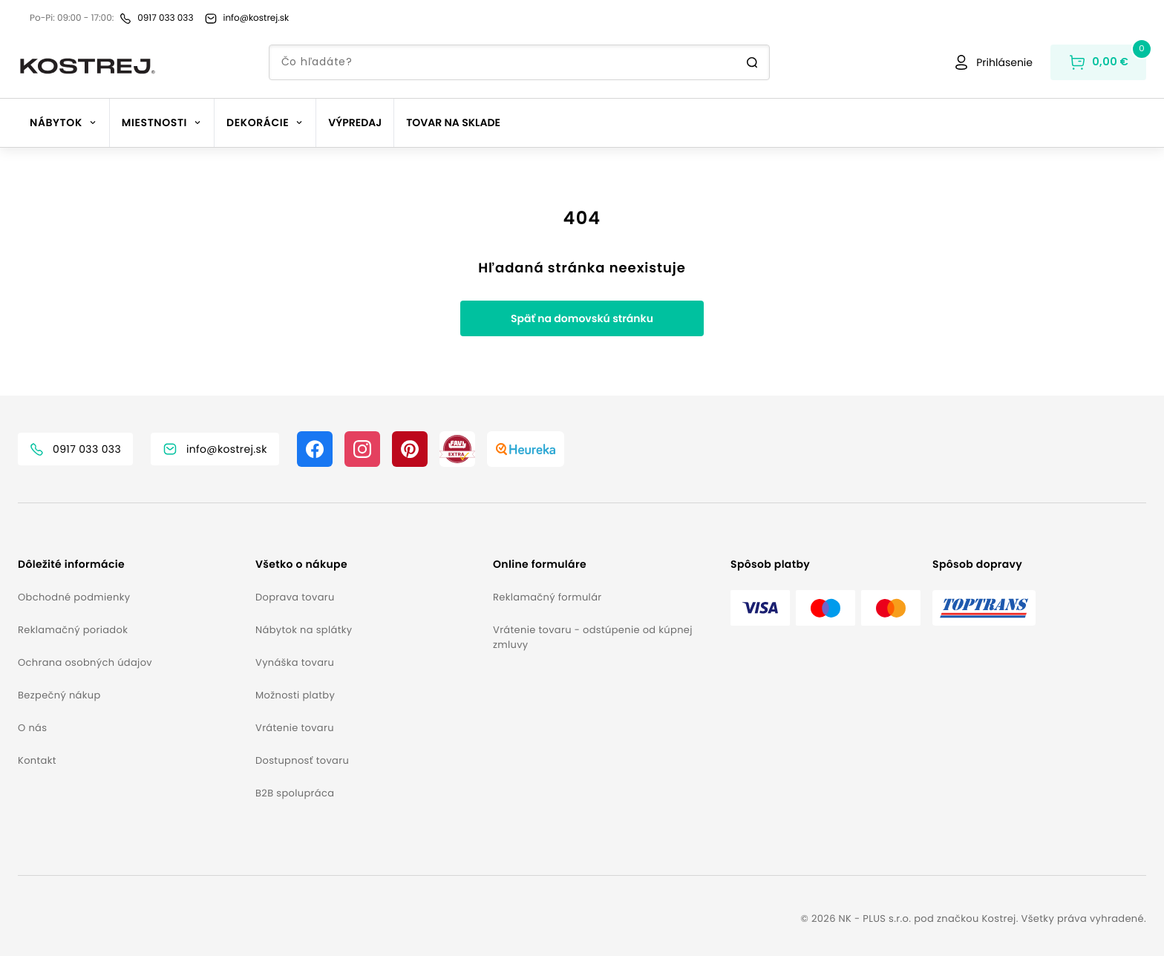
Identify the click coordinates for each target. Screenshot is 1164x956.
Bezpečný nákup (59, 695)
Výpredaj (355, 122)
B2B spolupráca (294, 793)
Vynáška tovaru (294, 662)
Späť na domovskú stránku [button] (582, 318)
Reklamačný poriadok (73, 630)
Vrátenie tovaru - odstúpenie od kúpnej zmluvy (593, 637)
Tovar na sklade (453, 122)
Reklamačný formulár (547, 597)
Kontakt (37, 760)
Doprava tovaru (295, 597)
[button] (130, 564)
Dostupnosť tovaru (302, 760)
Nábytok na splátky (303, 630)
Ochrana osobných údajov (85, 662)
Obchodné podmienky (74, 597)
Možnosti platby (295, 695)
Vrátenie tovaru (294, 728)
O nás (32, 728)
